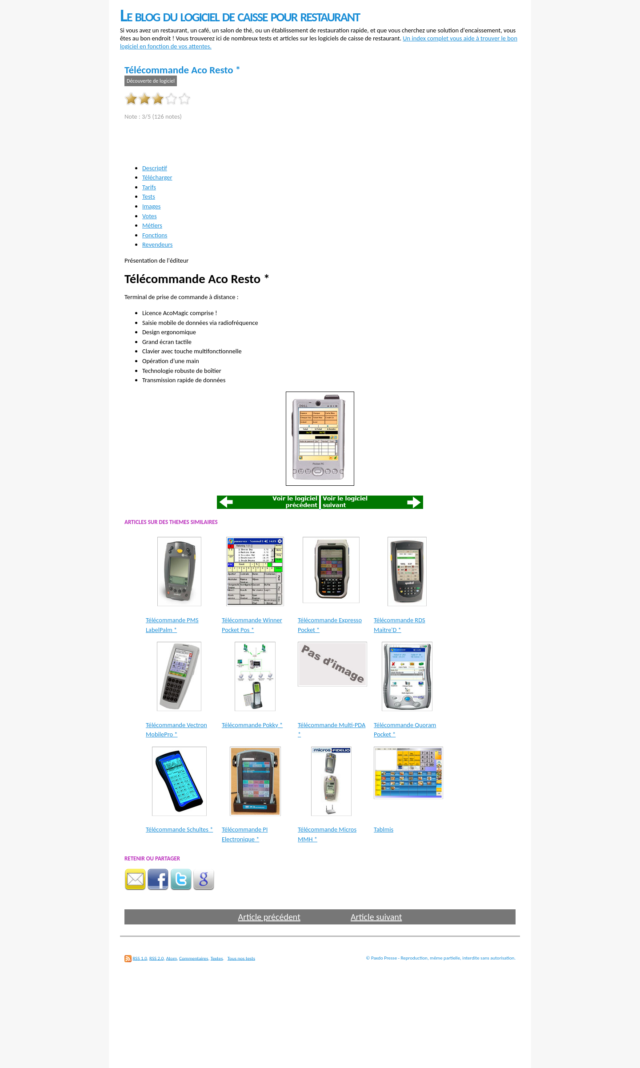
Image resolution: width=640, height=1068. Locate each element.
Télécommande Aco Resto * (182, 70)
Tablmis (383, 829)
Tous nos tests (241, 958)
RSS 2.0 (156, 958)
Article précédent (269, 917)
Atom (171, 958)
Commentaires (193, 958)
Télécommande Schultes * (179, 829)
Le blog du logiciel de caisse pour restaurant (240, 15)
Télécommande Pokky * (252, 725)
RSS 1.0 (140, 958)
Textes (217, 958)
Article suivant (376, 917)
